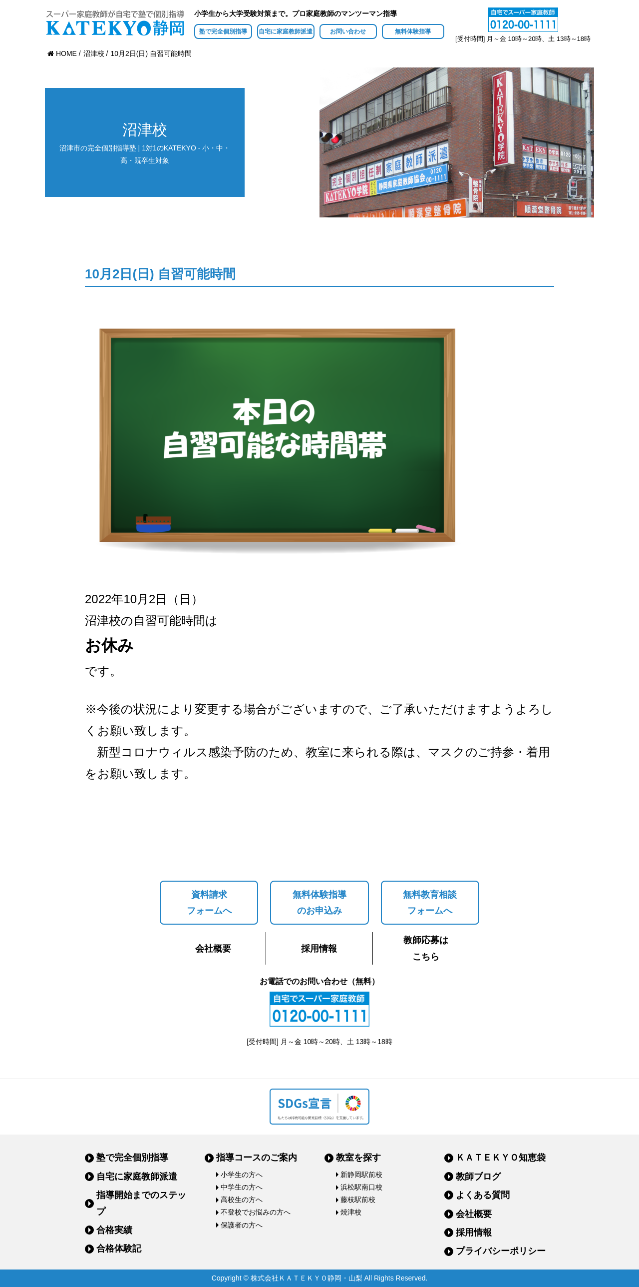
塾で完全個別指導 (223, 31)
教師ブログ (478, 1177)
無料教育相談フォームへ (430, 903)
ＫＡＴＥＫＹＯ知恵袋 (501, 1158)
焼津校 (350, 1212)
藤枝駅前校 (357, 1200)
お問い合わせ (348, 31)
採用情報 (319, 949)
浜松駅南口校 (361, 1187)
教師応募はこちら (425, 948)
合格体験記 (118, 1249)
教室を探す (358, 1158)
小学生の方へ (242, 1175)
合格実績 (114, 1230)
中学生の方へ (242, 1187)
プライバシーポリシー (501, 1251)
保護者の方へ (242, 1225)
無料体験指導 (413, 31)
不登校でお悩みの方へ (256, 1212)
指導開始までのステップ (141, 1203)
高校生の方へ (242, 1200)
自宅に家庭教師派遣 (286, 31)
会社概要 (213, 949)
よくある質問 (483, 1195)
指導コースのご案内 (256, 1158)
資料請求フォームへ (209, 903)
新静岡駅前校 (361, 1175)
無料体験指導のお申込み (319, 903)
